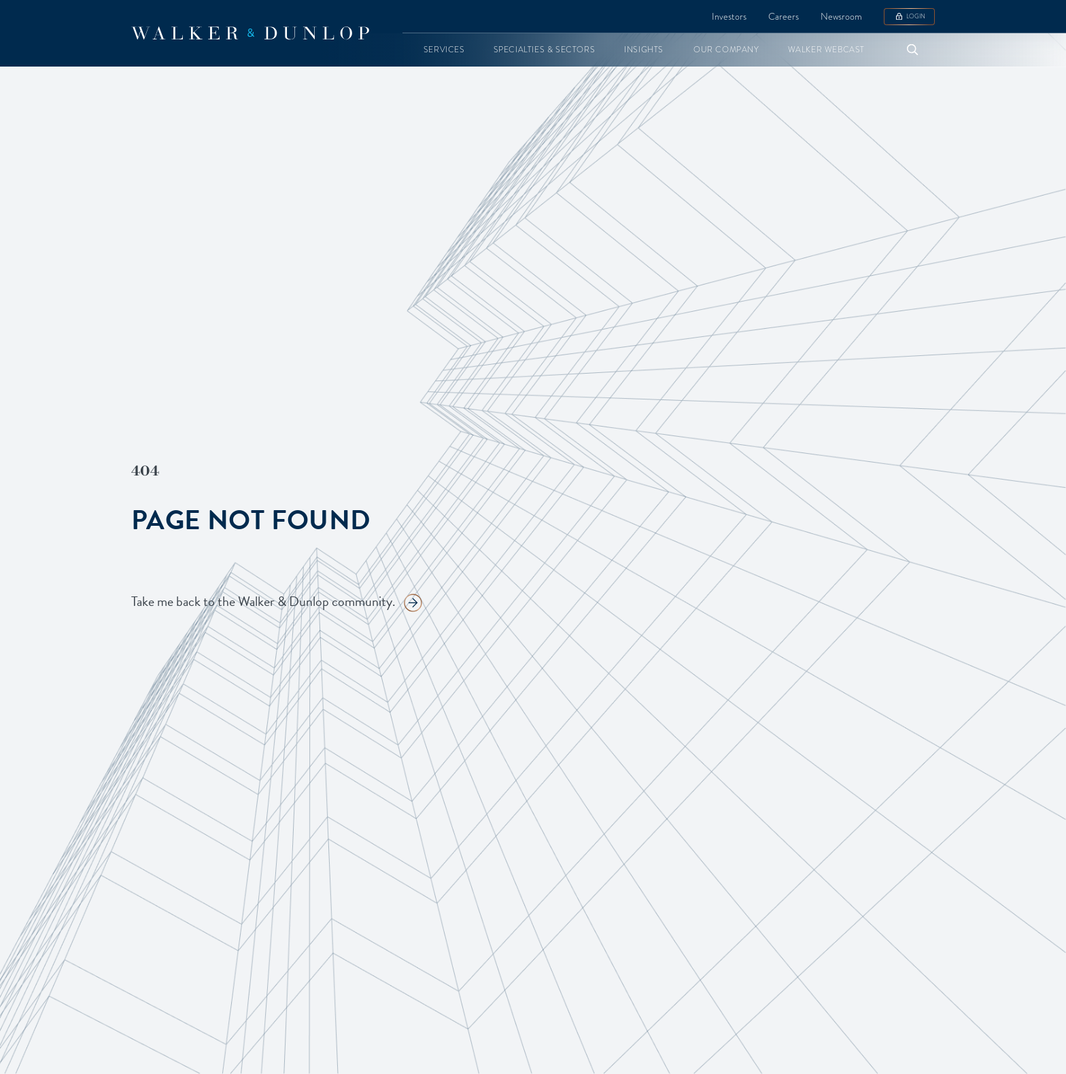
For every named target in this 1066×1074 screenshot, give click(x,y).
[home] (250, 33)
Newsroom (841, 16)
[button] (444, 50)
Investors (729, 16)
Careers (783, 16)
